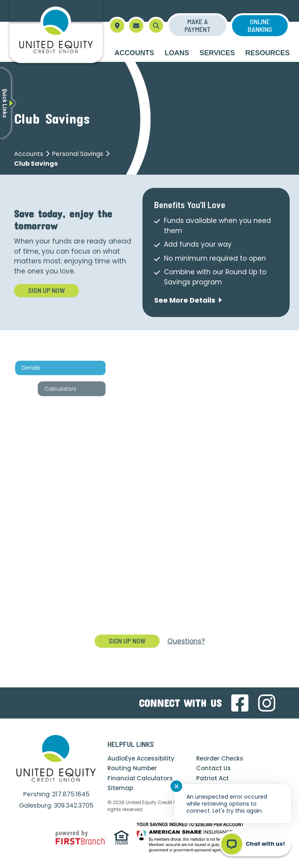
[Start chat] (255, 843)
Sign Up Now (46, 290)
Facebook (239, 703)
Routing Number (132, 768)
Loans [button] (177, 53)
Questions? (186, 641)
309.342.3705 (73, 805)
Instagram (266, 703)
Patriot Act (212, 778)
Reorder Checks (219, 758)
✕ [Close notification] (176, 786)
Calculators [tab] (63, 416)
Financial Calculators (140, 778)
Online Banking (260, 25)
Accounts (28, 153)
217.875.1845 (71, 794)
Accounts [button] (134, 53)
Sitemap (120, 788)
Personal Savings (77, 153)
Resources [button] (267, 53)
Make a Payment (198, 25)
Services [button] (217, 53)
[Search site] (156, 26)
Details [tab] (34, 395)
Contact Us (213, 768)
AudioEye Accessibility (140, 758)
